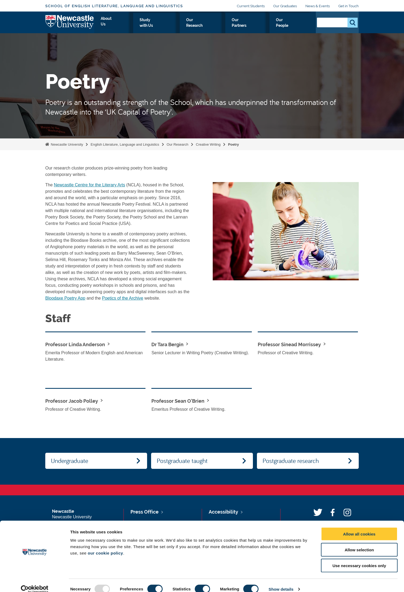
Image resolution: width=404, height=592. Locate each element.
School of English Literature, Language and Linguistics (114, 6)
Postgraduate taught (182, 461)
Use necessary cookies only (359, 558)
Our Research (227, 26)
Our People (295, 26)
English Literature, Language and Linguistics (125, 144)
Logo (69, 24)
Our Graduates (285, 6)
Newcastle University (66, 144)
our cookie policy (105, 545)
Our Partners (262, 26)
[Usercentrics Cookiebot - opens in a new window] (34, 582)
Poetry (233, 144)
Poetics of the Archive (122, 298)
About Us (157, 26)
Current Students (251, 6)
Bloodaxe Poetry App (65, 298)
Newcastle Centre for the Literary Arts (89, 185)
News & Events (317, 6)
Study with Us (189, 26)
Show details (281, 581)
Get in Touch (348, 6)
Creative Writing (208, 144)
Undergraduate (69, 461)
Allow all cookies (359, 526)
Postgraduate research (291, 461)
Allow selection (359, 542)
